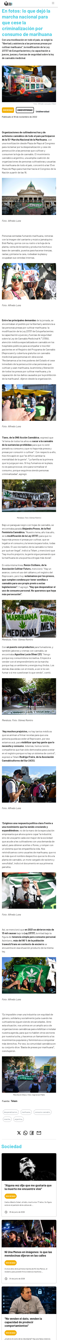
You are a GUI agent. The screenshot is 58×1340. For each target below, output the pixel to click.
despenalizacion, (11, 1112)
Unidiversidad (25, 110)
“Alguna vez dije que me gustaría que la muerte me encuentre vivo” (28, 1187)
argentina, (19, 1119)
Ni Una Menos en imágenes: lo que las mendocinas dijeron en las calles (28, 1253)
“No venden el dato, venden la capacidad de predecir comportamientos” (23, 1322)
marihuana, (26, 1112)
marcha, (7, 1119)
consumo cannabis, (42, 1112)
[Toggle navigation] (53, 3)
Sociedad (8, 110)
